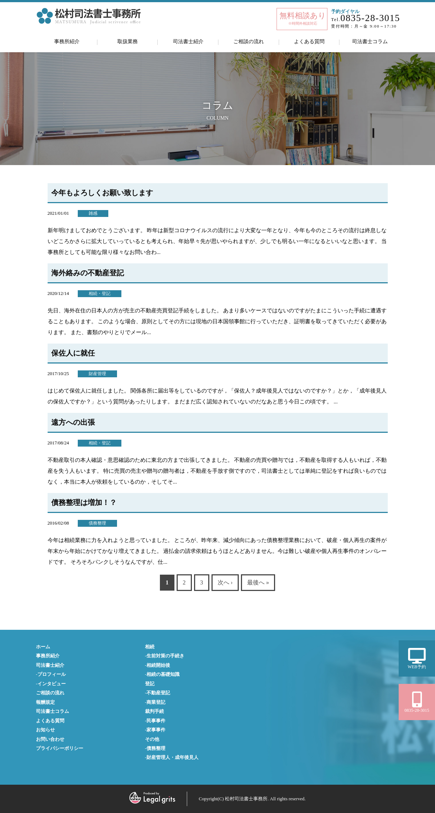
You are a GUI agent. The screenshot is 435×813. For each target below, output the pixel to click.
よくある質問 (309, 41)
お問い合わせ (50, 739)
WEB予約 (417, 658)
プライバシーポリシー (59, 748)
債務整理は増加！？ (84, 502)
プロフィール (51, 674)
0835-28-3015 (370, 18)
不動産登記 (158, 692)
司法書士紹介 (188, 41)
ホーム (43, 646)
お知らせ (45, 729)
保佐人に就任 (73, 353)
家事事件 (155, 729)
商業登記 (155, 702)
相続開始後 (158, 665)
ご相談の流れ (248, 41)
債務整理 (97, 523)
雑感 (93, 213)
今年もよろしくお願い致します (102, 193)
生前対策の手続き (165, 655)
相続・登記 (99, 293)
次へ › (225, 582)
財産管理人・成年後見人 (172, 757)
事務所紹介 (67, 41)
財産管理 (97, 373)
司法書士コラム (370, 41)
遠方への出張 (73, 422)
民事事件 (155, 720)
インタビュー (51, 683)
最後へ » (258, 582)
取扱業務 (127, 41)
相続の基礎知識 (163, 674)
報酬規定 (45, 702)
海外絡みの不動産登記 (87, 273)
